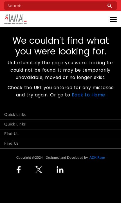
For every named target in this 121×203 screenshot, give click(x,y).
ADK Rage (97, 157)
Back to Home (88, 95)
